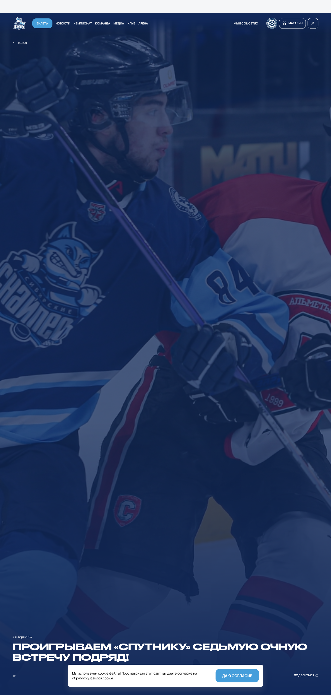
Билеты (42, 23)
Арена (143, 23)
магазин (292, 23)
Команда (102, 23)
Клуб (131, 23)
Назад (20, 43)
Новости (63, 23)
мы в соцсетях (246, 23)
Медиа (118, 23)
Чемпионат (83, 23)
